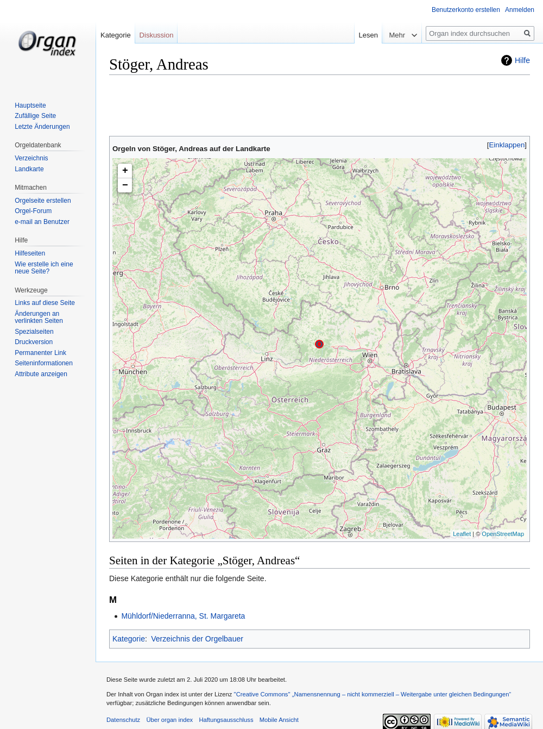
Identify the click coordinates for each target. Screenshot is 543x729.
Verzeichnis (31, 158)
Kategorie (128, 638)
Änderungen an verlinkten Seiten (39, 317)
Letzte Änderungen (42, 126)
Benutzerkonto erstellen (466, 10)
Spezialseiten (34, 331)
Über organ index (169, 719)
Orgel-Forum (33, 211)
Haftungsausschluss (226, 719)
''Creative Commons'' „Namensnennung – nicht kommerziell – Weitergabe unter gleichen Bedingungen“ (372, 694)
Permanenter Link (40, 353)
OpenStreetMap (503, 534)
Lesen (366, 35)
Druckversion (34, 342)
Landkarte (29, 169)
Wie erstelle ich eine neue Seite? (44, 268)
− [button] (125, 185)
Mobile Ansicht (279, 719)
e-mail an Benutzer (42, 222)
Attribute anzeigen (41, 374)
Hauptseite (30, 105)
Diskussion (157, 35)
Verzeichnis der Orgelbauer (197, 638)
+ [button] (125, 170)
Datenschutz (123, 719)
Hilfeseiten (30, 253)
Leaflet (462, 534)
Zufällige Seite (35, 116)
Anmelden (519, 10)
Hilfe (522, 60)
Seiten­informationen (44, 363)
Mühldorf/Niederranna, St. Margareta (183, 616)
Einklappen (507, 145)
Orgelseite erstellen (43, 200)
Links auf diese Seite (45, 303)
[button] (507, 145)
